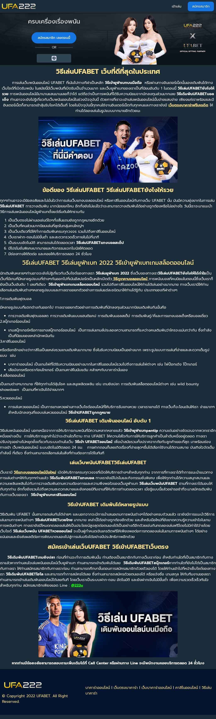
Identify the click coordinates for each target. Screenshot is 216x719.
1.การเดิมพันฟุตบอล (16, 299)
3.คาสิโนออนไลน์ (12, 341)
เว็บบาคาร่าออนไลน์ (157, 688)
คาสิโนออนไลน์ (186, 688)
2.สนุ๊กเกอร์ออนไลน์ (15, 321)
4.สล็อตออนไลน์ (12, 375)
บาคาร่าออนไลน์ (97, 688)
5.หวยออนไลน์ (11, 398)
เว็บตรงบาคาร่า (126, 688)
